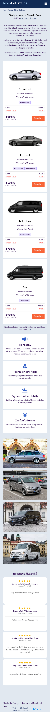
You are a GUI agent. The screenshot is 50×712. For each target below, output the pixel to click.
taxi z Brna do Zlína (28, 18)
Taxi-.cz (14, 3)
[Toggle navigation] (46, 4)
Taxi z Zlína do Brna (16, 10)
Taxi (4, 10)
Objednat (38, 118)
